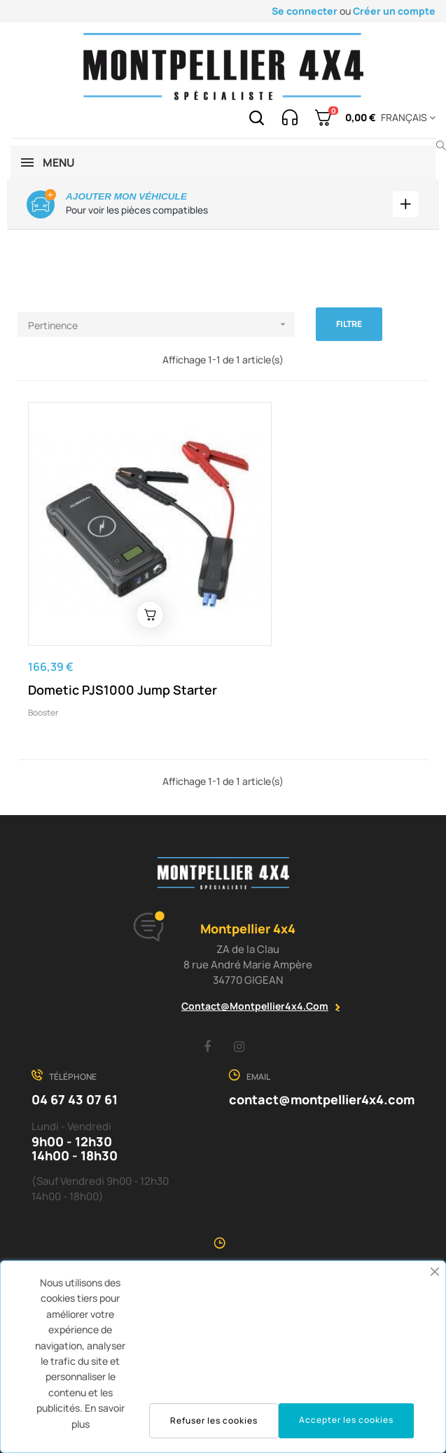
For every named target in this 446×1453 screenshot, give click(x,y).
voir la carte (223, 1225)
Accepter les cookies (346, 1420)
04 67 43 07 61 (75, 1057)
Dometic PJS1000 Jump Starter (99, 640)
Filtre (349, 325)
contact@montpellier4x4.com (254, 964)
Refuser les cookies (214, 1420)
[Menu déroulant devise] (405, 117)
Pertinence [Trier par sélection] (161, 325)
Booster (43, 671)
